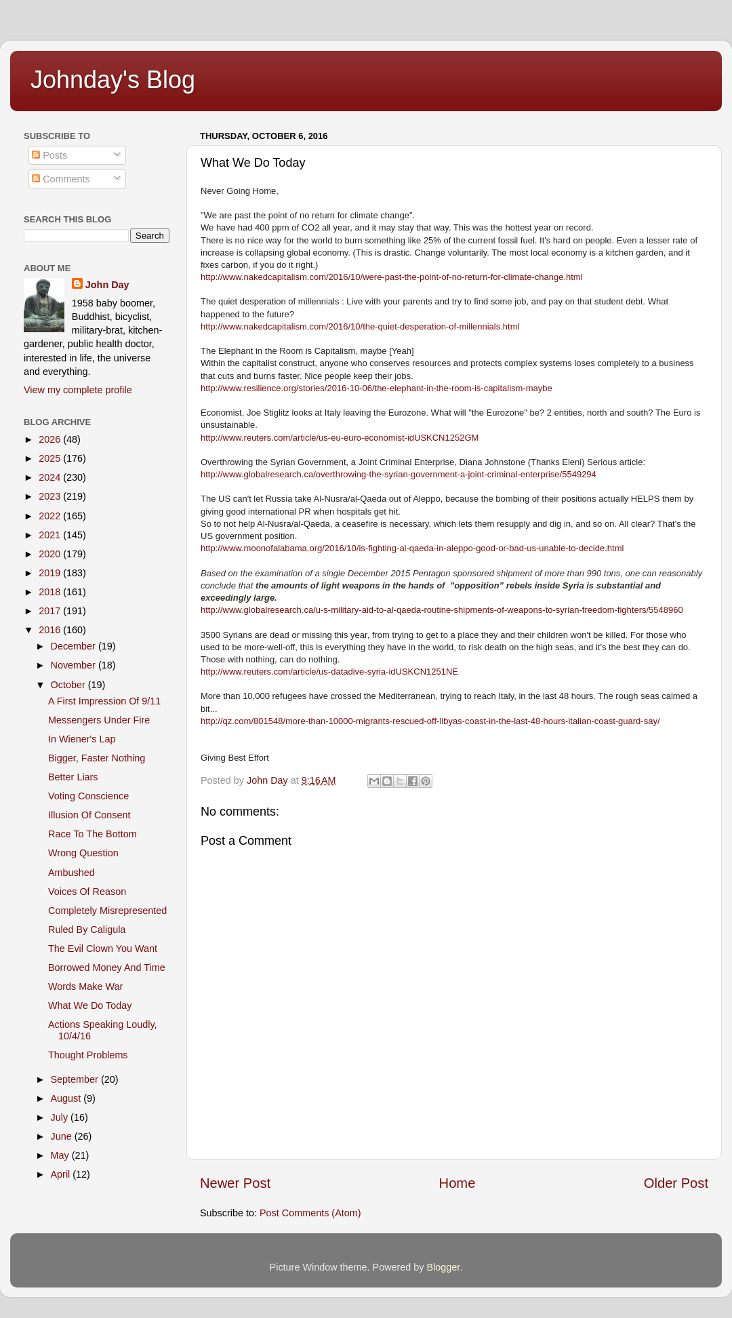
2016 (51, 629)
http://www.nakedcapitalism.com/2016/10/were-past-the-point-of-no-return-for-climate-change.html (392, 277)
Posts (49, 155)
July (61, 1117)
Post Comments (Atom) (310, 1212)
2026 (51, 439)
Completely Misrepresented (107, 910)
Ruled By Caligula (86, 929)
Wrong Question (83, 852)
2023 (51, 496)
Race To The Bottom (92, 833)
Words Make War (85, 986)
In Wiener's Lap (82, 739)
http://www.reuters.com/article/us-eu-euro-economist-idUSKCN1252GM (340, 438)
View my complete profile (78, 389)
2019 (51, 572)
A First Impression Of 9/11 (104, 701)
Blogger (443, 1267)
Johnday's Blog (112, 80)
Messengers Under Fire (99, 720)
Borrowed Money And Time (106, 967)
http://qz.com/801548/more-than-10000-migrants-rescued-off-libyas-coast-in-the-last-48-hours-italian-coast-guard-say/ (430, 721)
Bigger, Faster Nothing (96, 758)
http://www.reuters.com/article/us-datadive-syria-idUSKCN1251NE (329, 671)
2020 (51, 553)
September (76, 1079)
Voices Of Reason (87, 891)
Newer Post (235, 1183)
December (74, 646)
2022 (51, 516)
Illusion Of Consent (89, 815)
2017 (51, 610)
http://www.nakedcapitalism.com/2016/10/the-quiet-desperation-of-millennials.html (360, 326)
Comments (61, 179)
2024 (51, 477)
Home (457, 1183)
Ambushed (71, 872)
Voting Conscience (88, 796)
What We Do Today (89, 1005)
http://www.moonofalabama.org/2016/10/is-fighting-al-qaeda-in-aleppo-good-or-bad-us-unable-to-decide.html (412, 548)
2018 (51, 591)
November (74, 665)
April (62, 1174)
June (63, 1136)
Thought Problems (88, 1055)
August (67, 1098)
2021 (51, 535)
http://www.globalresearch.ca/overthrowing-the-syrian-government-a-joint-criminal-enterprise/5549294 (398, 474)
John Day (107, 284)
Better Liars (73, 777)
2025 (51, 458)
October (69, 684)
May (61, 1155)
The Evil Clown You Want (102, 948)
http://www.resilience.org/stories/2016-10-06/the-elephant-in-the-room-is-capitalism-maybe (376, 388)
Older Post (676, 1183)
